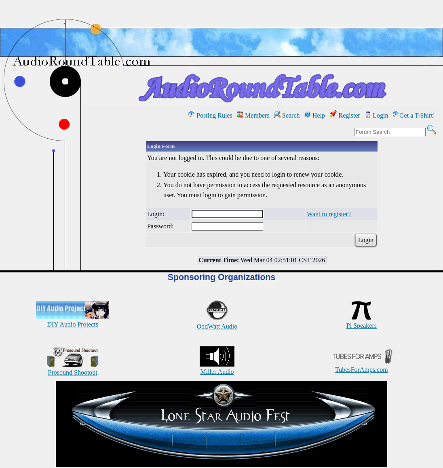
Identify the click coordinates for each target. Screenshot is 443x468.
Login (376, 115)
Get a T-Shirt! (414, 115)
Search (287, 115)
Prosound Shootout (72, 369)
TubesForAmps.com (361, 366)
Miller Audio (217, 368)
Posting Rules (210, 115)
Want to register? (329, 214)
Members (253, 115)
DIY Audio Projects (72, 321)
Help (314, 115)
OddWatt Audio (217, 323)
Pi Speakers (361, 322)
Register (345, 115)
